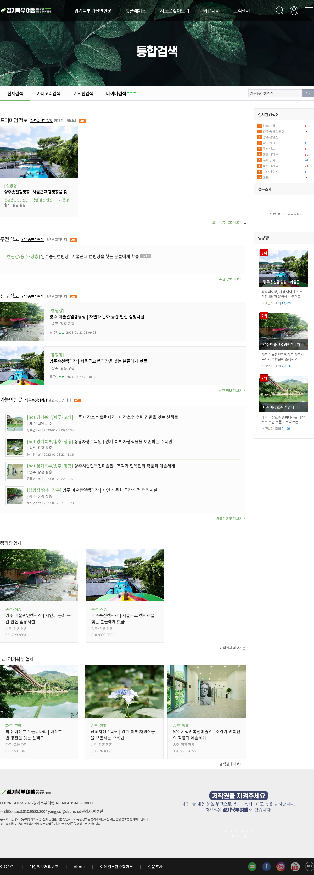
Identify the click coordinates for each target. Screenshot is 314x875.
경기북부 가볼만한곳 (92, 10)
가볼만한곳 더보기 (231, 518)
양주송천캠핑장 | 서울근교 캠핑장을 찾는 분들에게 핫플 (49, 192)
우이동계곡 (270, 160)
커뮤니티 (211, 10)
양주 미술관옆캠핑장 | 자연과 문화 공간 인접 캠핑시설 (96, 316)
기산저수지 (270, 171)
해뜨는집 (269, 125)
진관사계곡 (270, 154)
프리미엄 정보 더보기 (229, 222)
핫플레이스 (136, 10)
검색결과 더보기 (233, 647)
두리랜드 (269, 148)
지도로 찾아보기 (174, 10)
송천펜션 (269, 143)
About (79, 866)
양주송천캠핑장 (274, 131)
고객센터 (241, 10)
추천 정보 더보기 (232, 279)
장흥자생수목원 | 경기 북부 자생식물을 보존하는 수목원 (99, 441)
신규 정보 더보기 (232, 390)
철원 (266, 177)
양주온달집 (270, 137)
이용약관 (7, 866)
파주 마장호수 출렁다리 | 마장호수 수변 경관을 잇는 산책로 (102, 417)
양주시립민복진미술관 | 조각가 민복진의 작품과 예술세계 (101, 465)
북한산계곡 (270, 166)
